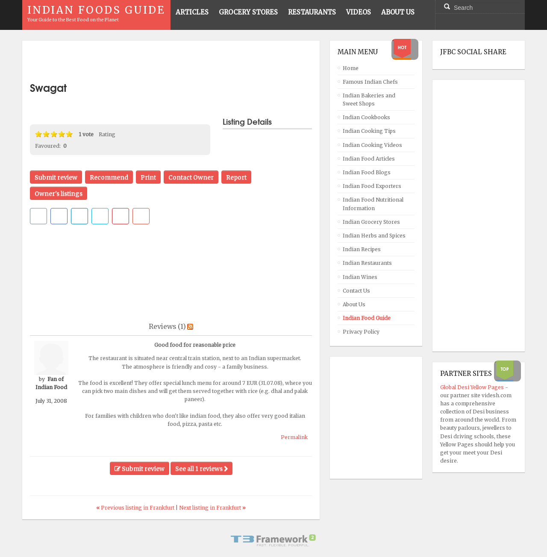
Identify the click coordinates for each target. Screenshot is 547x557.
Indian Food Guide (367, 318)
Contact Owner (191, 177)
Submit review (56, 177)
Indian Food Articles (369, 158)
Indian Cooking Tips (369, 131)
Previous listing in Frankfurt (136, 507)
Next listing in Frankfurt (212, 507)
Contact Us (356, 290)
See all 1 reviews (201, 468)
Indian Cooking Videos (372, 145)
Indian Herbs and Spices (374, 235)
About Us (354, 304)
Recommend (109, 177)
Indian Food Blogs (367, 172)
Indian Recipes (362, 249)
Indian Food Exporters (372, 186)
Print (148, 177)
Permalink (294, 437)
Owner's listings (58, 193)
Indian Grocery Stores (371, 222)
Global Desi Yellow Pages (472, 387)
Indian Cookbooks (366, 117)
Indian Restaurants (367, 263)
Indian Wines (360, 277)
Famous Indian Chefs (370, 82)
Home (351, 68)
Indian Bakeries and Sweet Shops (369, 99)
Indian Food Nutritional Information (373, 203)
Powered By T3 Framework (273, 540)
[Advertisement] (171, 61)
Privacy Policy (361, 331)
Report (236, 177)
